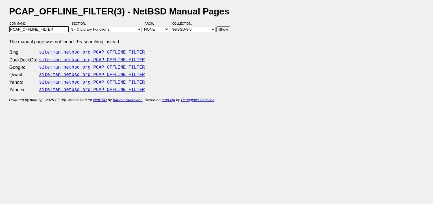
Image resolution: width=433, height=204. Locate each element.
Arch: (152, 23)
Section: (80, 23)
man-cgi (168, 96)
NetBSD (100, 96)
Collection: (182, 23)
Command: (20, 23)
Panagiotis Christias (197, 96)
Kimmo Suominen (127, 96)
